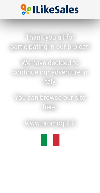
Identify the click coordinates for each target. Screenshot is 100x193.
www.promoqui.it (50, 123)
